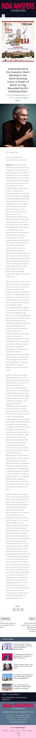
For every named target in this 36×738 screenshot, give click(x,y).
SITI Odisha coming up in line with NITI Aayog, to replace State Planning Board (23, 676)
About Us (5, 731)
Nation (25, 98)
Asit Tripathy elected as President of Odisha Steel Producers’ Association (22, 686)
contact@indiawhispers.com (18, 722)
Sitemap (29, 731)
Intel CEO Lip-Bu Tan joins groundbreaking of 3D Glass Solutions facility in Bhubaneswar (22, 646)
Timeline (18, 733)
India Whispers (20, 727)
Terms (18, 731)
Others (17, 100)
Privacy (24, 731)
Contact (12, 731)
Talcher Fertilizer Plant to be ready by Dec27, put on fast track (23, 666)
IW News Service (20, 95)
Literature (18, 98)
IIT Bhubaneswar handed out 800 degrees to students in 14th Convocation (23, 656)
